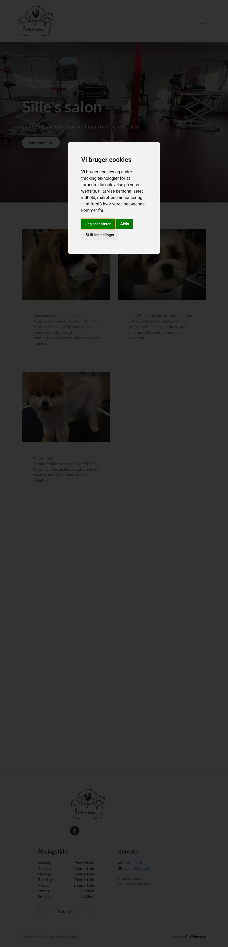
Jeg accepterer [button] (98, 224)
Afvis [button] (124, 224)
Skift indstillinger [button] (99, 235)
